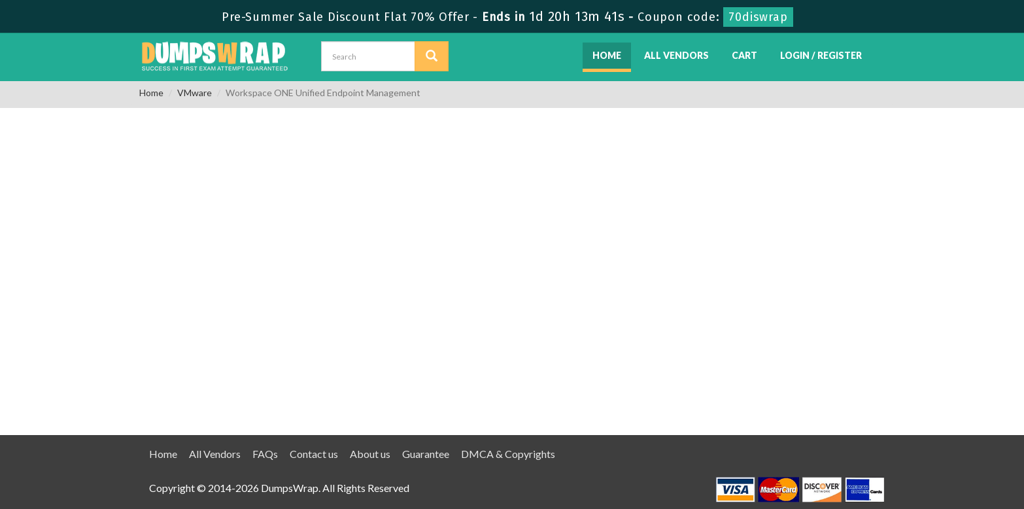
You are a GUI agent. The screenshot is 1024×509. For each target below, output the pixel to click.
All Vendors (676, 55)
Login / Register (821, 55)
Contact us (314, 454)
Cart (744, 55)
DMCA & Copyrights (508, 454)
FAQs (265, 454)
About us (370, 454)
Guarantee (425, 454)
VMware (194, 92)
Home (606, 55)
